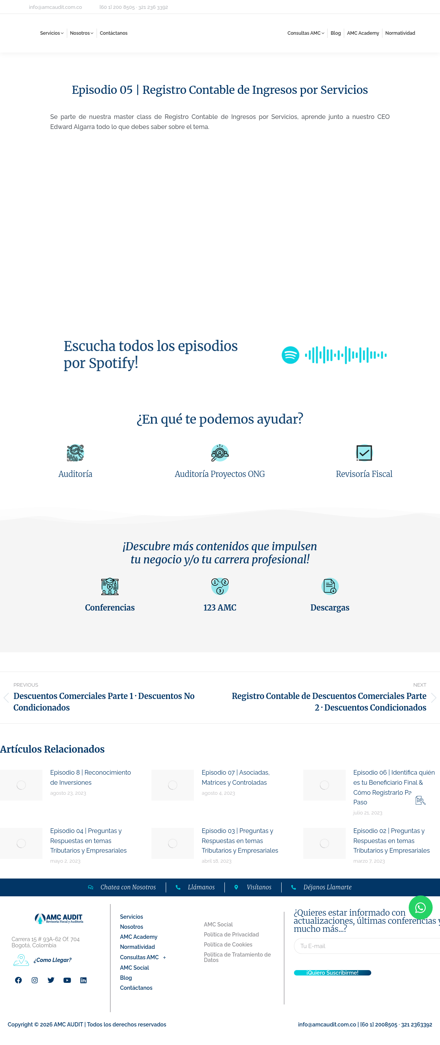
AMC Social (134, 968)
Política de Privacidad (231, 934)
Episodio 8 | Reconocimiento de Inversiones (90, 777)
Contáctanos (136, 988)
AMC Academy (139, 937)
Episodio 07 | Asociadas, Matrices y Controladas (236, 777)
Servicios (131, 917)
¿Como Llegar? (52, 960)
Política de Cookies (228, 945)
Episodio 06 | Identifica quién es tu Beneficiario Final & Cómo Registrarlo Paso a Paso (394, 787)
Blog (126, 978)
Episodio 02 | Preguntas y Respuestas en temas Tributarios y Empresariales (391, 840)
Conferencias (110, 607)
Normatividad (137, 947)
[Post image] (21, 785)
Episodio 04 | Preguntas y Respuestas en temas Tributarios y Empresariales (88, 840)
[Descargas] (330, 586)
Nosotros (131, 927)
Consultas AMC (145, 957)
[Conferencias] (110, 586)
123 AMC (220, 607)
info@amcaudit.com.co (55, 7)
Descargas (330, 607)
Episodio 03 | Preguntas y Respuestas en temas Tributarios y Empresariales (240, 840)
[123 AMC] (220, 586)
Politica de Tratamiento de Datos (237, 957)
